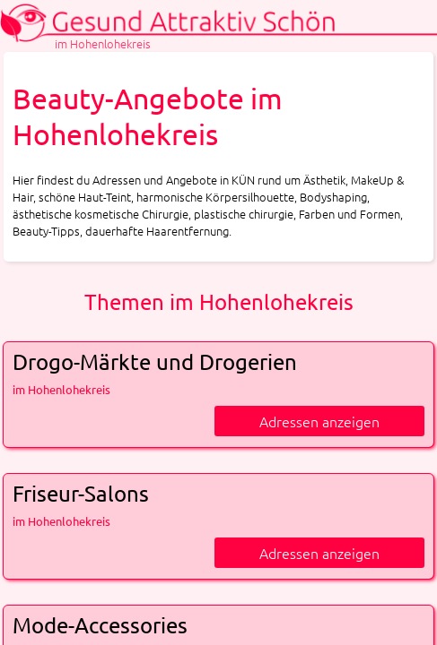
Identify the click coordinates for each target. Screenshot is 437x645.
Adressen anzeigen (319, 421)
